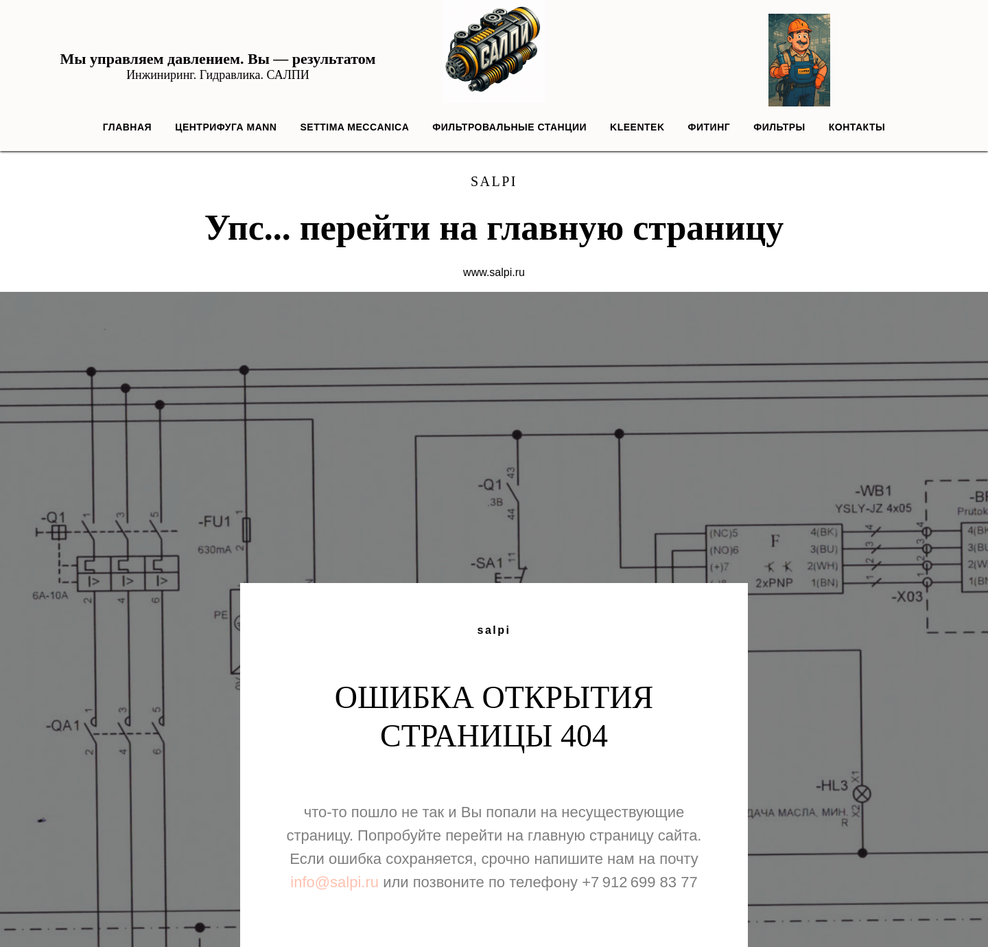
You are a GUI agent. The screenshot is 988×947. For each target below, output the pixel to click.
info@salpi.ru (334, 882)
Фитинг (709, 127)
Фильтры (779, 127)
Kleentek (637, 127)
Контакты (857, 127)
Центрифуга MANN (226, 127)
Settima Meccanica (354, 127)
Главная (127, 127)
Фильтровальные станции (509, 127)
